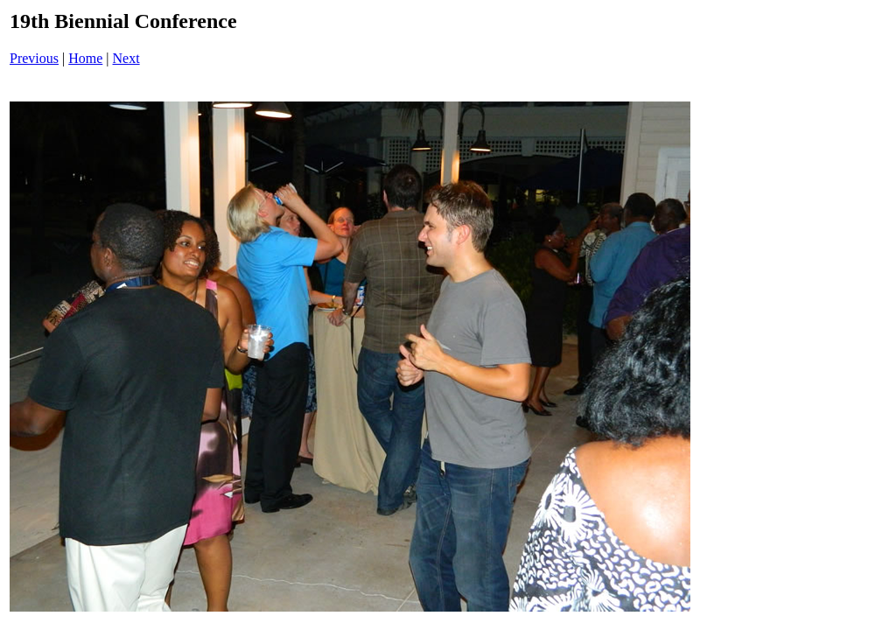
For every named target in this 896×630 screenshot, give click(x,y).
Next (126, 58)
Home (85, 58)
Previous (34, 58)
